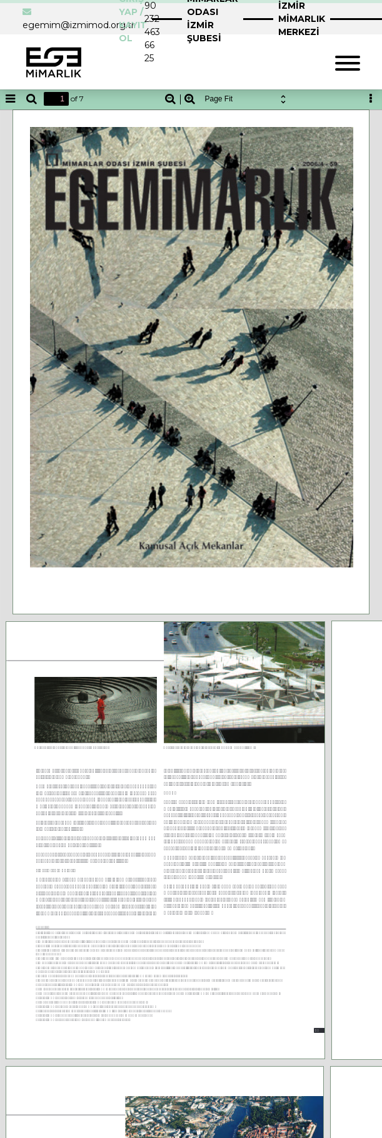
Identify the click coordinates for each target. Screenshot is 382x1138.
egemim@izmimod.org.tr (78, 25)
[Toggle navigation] (347, 61)
